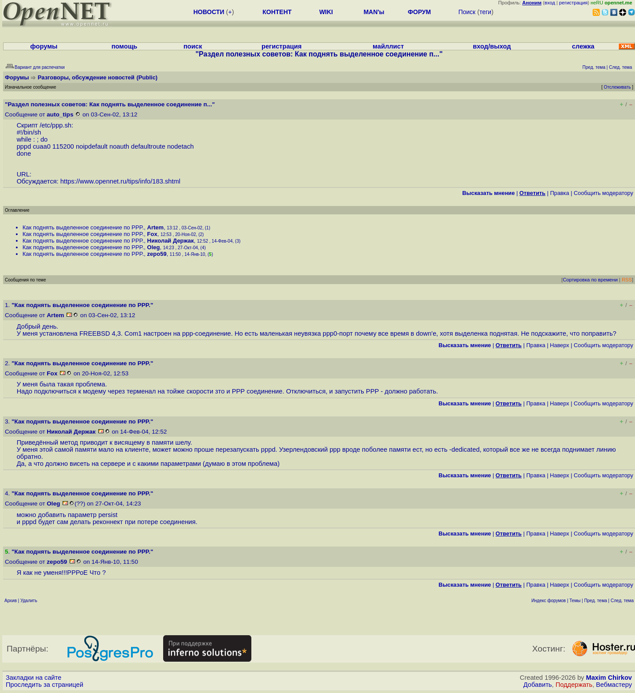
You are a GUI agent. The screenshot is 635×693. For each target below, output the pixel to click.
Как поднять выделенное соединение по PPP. (83, 227)
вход (550, 2)
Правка (559, 193)
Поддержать (574, 684)
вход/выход (492, 46)
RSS (627, 279)
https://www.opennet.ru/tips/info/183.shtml (120, 181)
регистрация (573, 2)
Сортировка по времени (590, 279)
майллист (388, 46)
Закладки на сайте (33, 677)
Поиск (466, 11)
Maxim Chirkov (609, 677)
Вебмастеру (614, 684)
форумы (44, 46)
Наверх (559, 345)
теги (485, 11)
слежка (583, 46)
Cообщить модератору (603, 193)
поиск (192, 46)
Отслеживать (617, 87)
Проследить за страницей (44, 684)
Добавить (537, 684)
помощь (125, 46)
